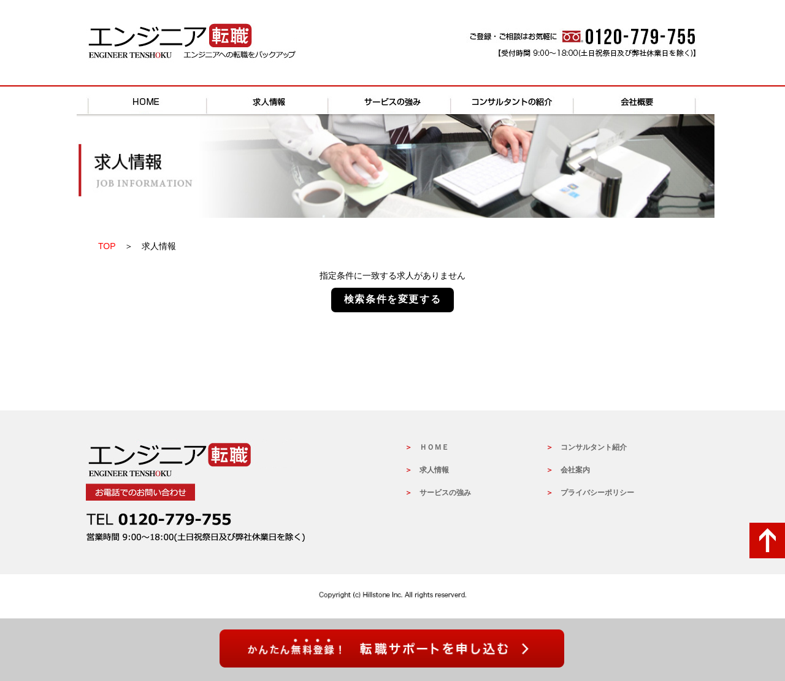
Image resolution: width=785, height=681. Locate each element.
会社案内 (575, 470)
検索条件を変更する (392, 299)
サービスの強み (392, 100)
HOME (147, 100)
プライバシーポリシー (597, 492)
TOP (107, 246)
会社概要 (637, 100)
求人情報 (270, 100)
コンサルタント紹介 (594, 447)
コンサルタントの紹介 (515, 100)
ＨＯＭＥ (434, 447)
